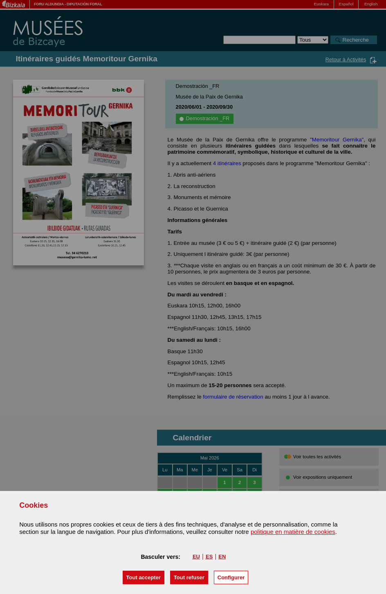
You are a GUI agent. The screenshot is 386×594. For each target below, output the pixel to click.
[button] (143, 577)
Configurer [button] (231, 577)
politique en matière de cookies (293, 531)
